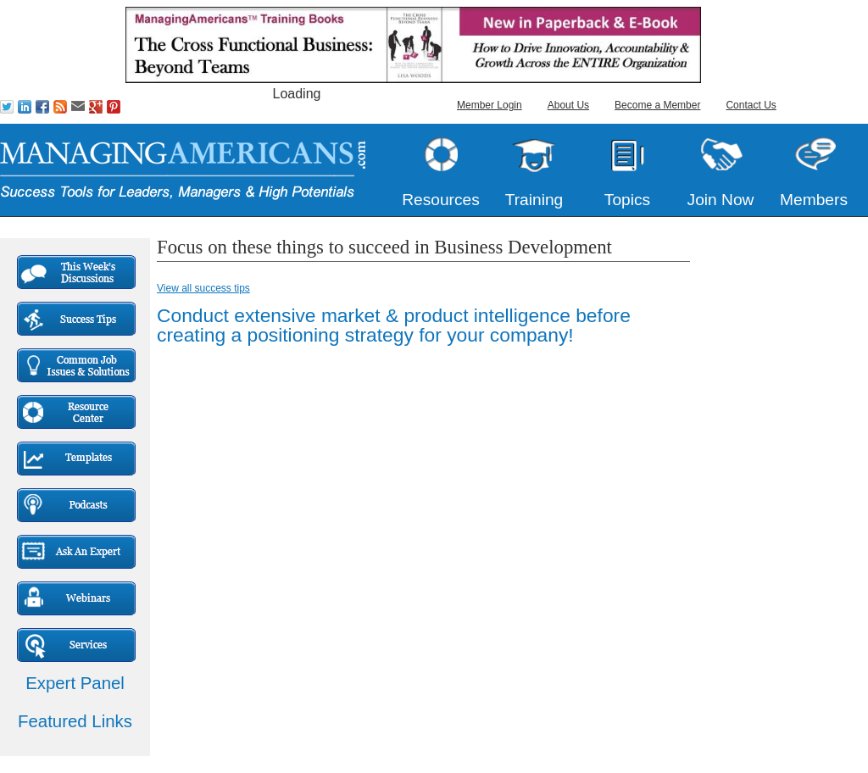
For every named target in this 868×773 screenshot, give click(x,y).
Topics (627, 200)
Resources (441, 200)
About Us (568, 105)
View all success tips (203, 288)
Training (534, 200)
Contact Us (751, 105)
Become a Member (657, 105)
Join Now (720, 200)
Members (814, 200)
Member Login (489, 105)
